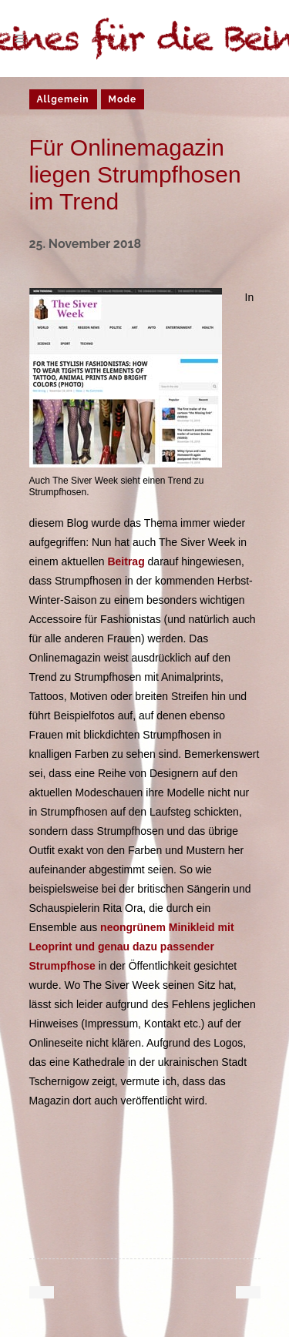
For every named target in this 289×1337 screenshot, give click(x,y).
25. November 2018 (85, 243)
